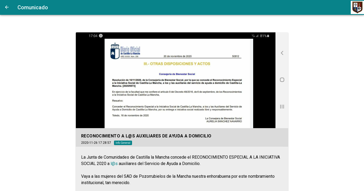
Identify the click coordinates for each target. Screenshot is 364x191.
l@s (114, 163)
